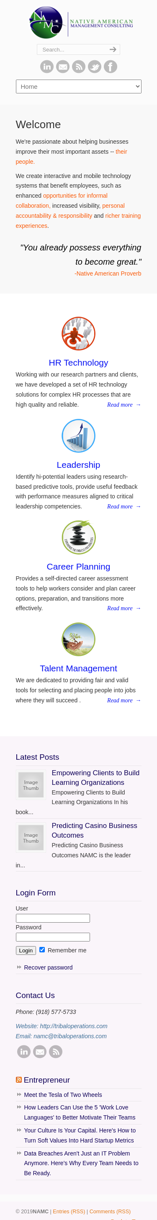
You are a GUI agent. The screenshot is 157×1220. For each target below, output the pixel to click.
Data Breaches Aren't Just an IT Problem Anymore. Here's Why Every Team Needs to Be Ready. (81, 1163)
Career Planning (79, 566)
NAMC (79, 22)
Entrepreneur (47, 1080)
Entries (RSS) (69, 1212)
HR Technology (78, 362)
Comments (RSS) (110, 1212)
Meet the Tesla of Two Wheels (63, 1094)
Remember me (62, 950)
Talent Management (78, 668)
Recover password (48, 967)
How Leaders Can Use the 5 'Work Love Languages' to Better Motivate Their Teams (80, 1112)
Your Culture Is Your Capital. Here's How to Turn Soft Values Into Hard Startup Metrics (80, 1135)
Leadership (78, 464)
